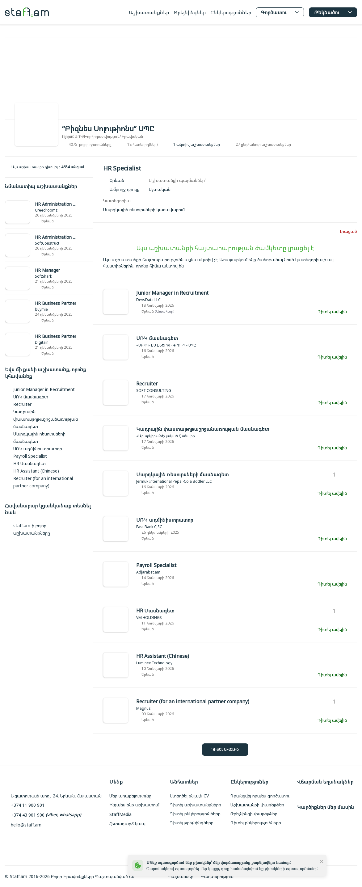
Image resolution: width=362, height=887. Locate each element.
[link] (49, 212)
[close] (322, 861)
